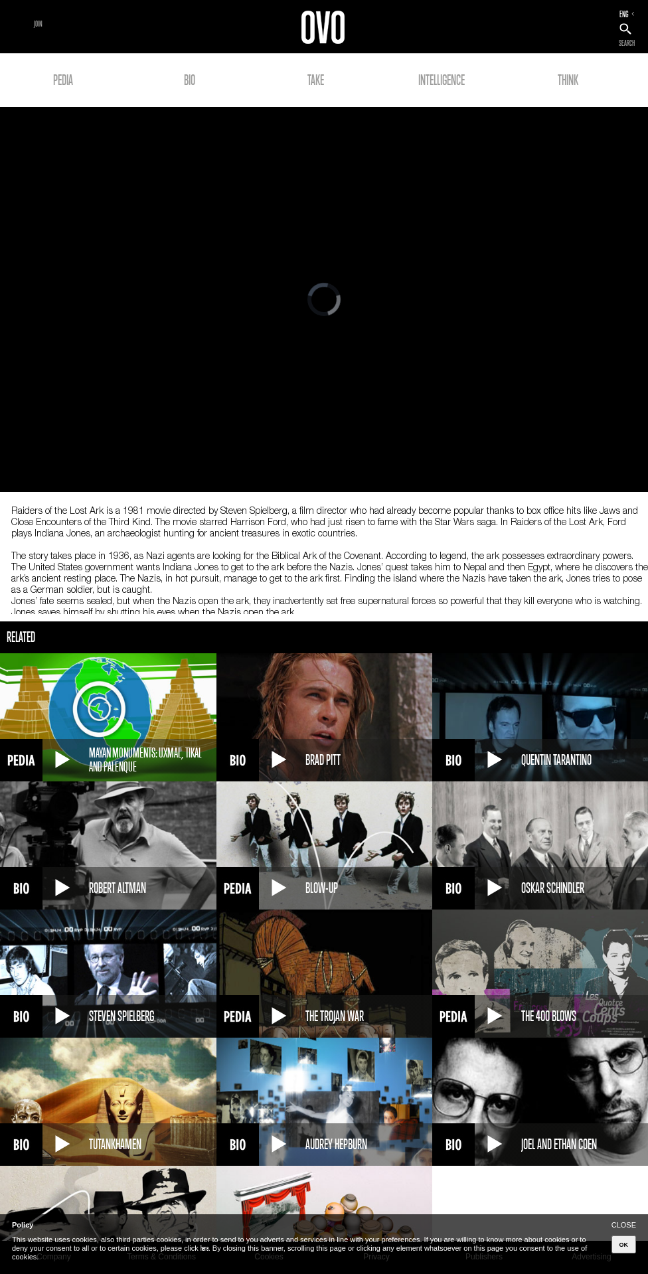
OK (624, 1244)
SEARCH (627, 43)
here (204, 1248)
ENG (624, 14)
